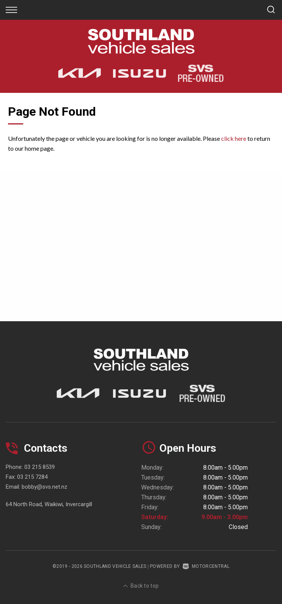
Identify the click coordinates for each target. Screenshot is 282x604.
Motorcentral (206, 566)
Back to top (141, 586)
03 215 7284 (32, 476)
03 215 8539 (39, 467)
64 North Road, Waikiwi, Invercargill (49, 504)
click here (233, 138)
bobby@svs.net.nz (44, 486)
